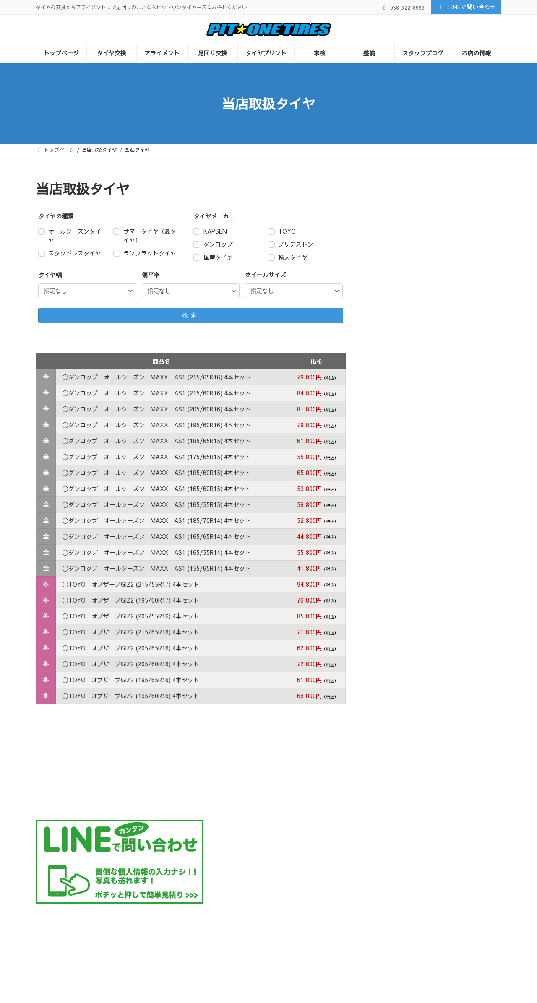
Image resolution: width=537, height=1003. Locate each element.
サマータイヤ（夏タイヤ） (149, 235)
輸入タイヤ (293, 257)
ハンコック (392, 310)
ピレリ (387, 327)
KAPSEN (215, 231)
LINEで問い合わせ (466, 7)
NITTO (387, 292)
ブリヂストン (295, 244)
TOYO (287, 231)
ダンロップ (218, 244)
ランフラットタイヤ (149, 253)
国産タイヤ (218, 257)
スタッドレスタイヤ (74, 253)
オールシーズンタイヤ (74, 235)
